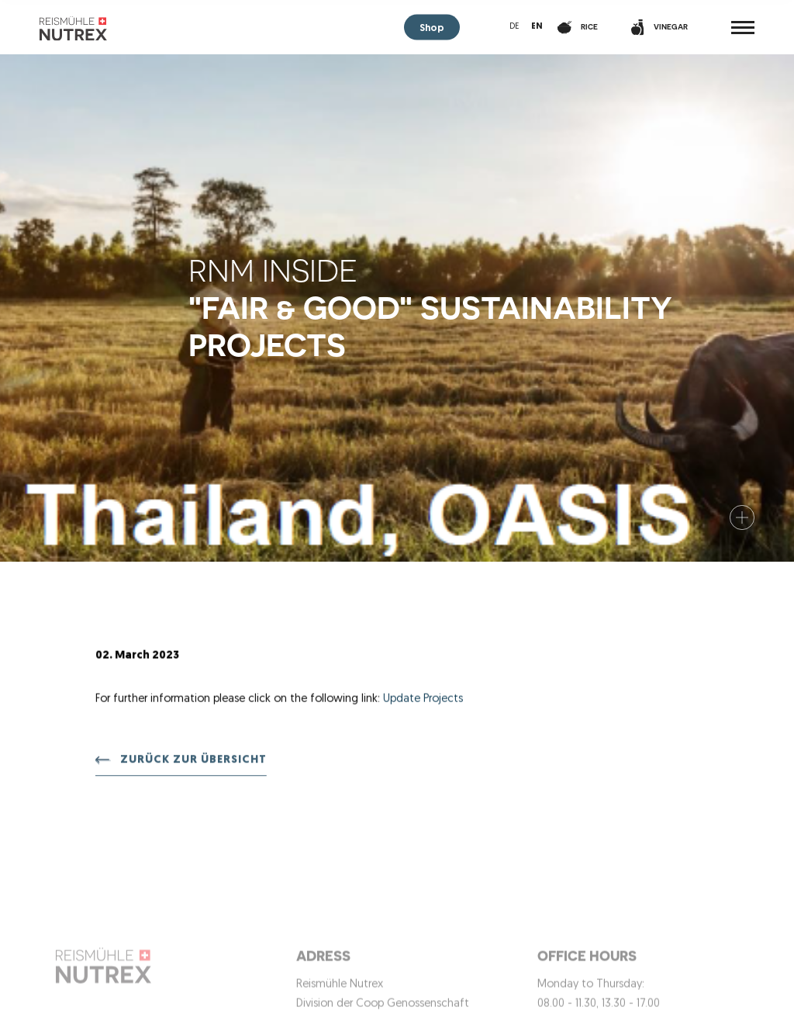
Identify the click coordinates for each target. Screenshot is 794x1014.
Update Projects (423, 699)
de (514, 26)
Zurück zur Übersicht (193, 761)
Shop (431, 28)
